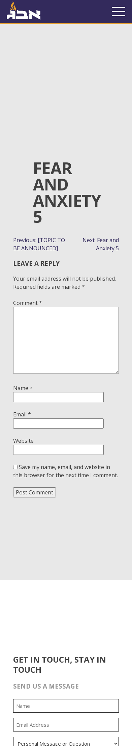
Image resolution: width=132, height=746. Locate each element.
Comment (27, 303)
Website (23, 440)
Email (22, 414)
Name (23, 388)
